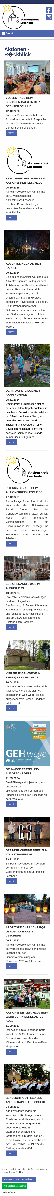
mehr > (11, 133)
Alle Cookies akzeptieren (15, 1186)
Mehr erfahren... (10, 1192)
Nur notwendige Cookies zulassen (19, 1179)
